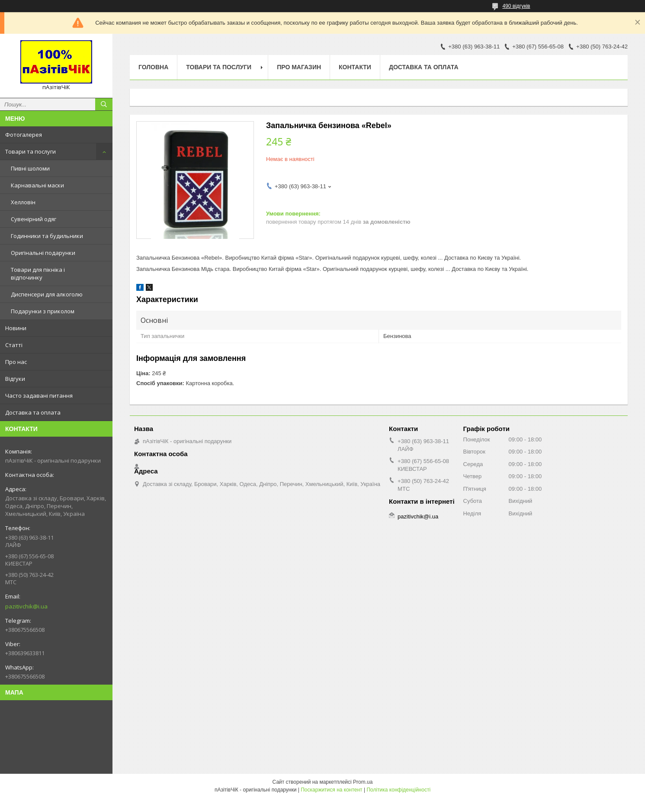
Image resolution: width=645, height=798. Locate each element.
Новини (15, 328)
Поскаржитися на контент (331, 790)
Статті (13, 345)
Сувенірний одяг (33, 219)
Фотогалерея (23, 134)
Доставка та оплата (33, 412)
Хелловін (23, 202)
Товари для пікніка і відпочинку (38, 273)
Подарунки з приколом (42, 311)
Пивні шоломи (30, 168)
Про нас (16, 362)
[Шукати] (103, 104)
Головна (153, 67)
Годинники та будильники (47, 236)
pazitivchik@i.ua (26, 606)
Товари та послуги (30, 151)
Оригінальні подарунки (43, 253)
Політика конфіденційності (398, 790)
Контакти (355, 67)
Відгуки (15, 379)
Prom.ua (362, 782)
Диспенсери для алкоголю (47, 294)
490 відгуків (516, 6)
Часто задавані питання (39, 395)
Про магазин (299, 67)
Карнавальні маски (37, 185)
